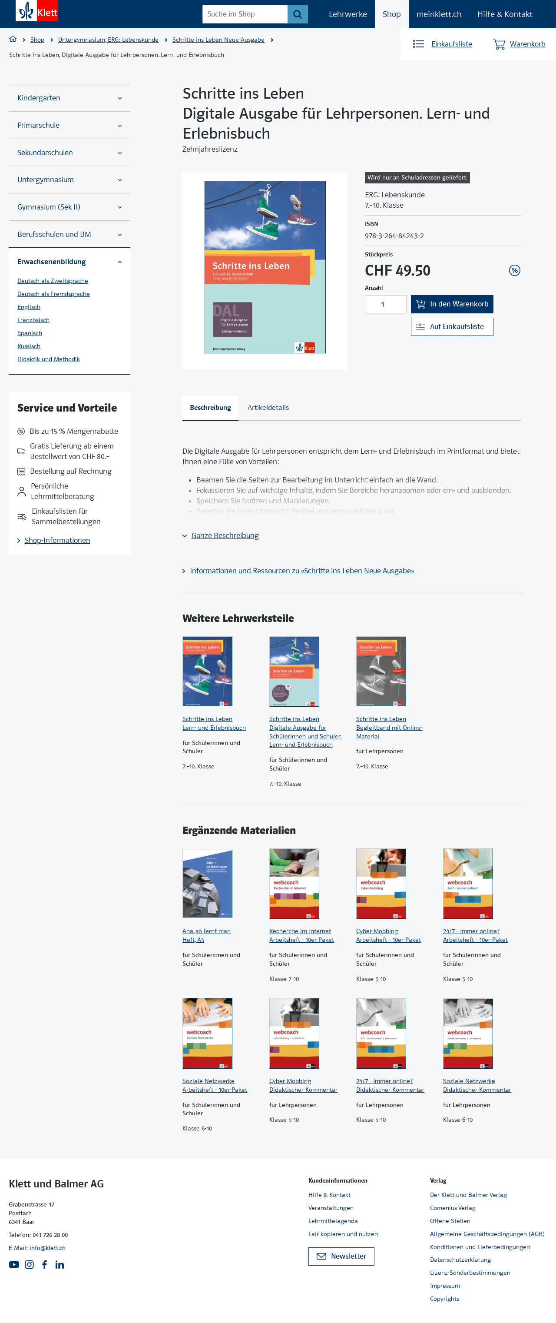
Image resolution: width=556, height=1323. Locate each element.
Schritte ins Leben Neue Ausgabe (218, 39)
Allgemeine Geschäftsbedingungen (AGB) (487, 1234)
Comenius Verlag (453, 1208)
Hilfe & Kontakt (505, 14)
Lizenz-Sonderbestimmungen (470, 1272)
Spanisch (29, 333)
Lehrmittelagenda (333, 1221)
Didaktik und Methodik (48, 359)
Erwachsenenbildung (69, 261)
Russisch (28, 346)
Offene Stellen (450, 1221)
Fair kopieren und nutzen (343, 1234)
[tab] (210, 408)
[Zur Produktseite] (221, 671)
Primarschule (69, 125)
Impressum (445, 1286)
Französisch (33, 320)
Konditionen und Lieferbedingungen (480, 1247)
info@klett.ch (48, 1248)
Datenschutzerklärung (460, 1259)
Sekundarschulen (69, 152)
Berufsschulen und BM (69, 234)
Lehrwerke (348, 14)
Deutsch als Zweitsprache (52, 281)
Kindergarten (69, 98)
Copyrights (444, 1299)
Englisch (28, 307)
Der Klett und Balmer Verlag (468, 1195)
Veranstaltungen (331, 1208)
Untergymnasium (69, 179)
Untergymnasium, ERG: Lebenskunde (108, 39)
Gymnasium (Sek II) (69, 207)
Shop (392, 14)
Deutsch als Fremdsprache (53, 294)
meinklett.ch (439, 14)
